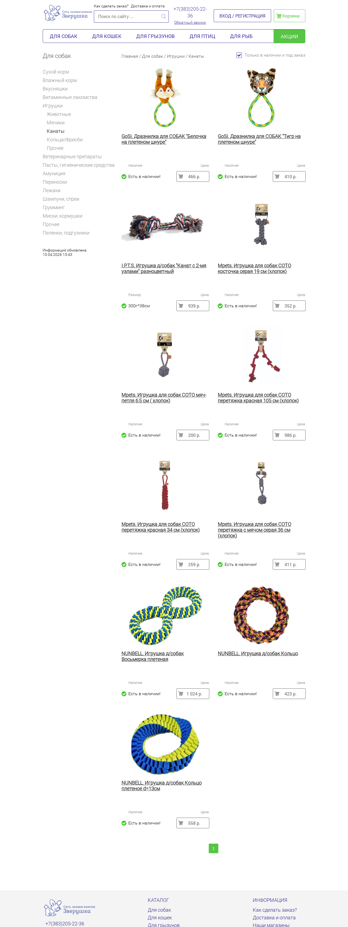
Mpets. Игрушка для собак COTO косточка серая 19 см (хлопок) (254, 268)
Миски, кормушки (62, 216)
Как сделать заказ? (111, 6)
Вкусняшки (57, 89)
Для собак (63, 36)
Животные (59, 114)
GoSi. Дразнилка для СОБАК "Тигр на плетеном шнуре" (259, 139)
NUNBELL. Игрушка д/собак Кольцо (258, 653)
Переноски (55, 182)
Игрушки (54, 106)
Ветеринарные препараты (74, 156)
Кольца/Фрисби (65, 139)
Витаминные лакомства (72, 97)
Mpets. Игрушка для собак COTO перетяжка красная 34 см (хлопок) (160, 527)
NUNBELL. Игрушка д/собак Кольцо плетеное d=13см (161, 785)
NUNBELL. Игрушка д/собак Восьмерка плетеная (152, 656)
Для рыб (241, 36)
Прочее (55, 148)
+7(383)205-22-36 (190, 12)
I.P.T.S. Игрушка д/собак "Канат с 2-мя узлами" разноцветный (163, 268)
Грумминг (56, 207)
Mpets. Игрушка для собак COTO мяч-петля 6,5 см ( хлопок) (163, 397)
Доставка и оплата (148, 6)
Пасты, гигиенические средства (79, 165)
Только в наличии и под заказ (270, 55)
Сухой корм (58, 72)
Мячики (56, 122)
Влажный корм (62, 80)
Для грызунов (155, 36)
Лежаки (51, 190)
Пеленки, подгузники (66, 233)
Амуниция (56, 173)
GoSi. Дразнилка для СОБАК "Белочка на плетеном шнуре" (163, 139)
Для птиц (202, 36)
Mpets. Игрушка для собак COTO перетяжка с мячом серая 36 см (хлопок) (254, 530)
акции (289, 36)
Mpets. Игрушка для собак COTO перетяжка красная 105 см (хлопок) (258, 397)
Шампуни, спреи (61, 199)
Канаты (56, 131)
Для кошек (106, 36)
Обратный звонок (190, 22)
